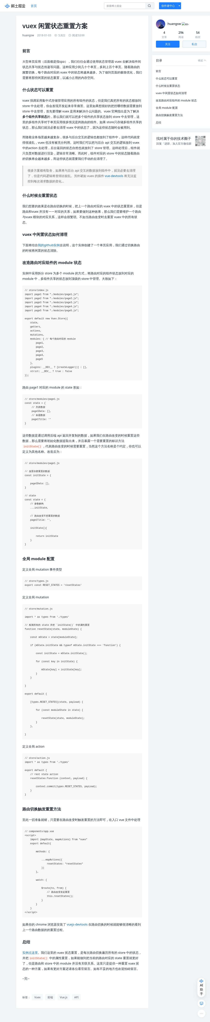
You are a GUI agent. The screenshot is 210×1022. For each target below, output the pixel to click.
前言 (158, 66)
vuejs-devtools (77, 924)
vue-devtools (114, 176)
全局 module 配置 (167, 103)
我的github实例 (49, 245)
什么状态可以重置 (166, 74)
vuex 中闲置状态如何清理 (171, 88)
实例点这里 (30, 952)
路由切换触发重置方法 (169, 110)
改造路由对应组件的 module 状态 (176, 96)
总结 (158, 118)
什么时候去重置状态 (168, 81)
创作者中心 (168, 6)
